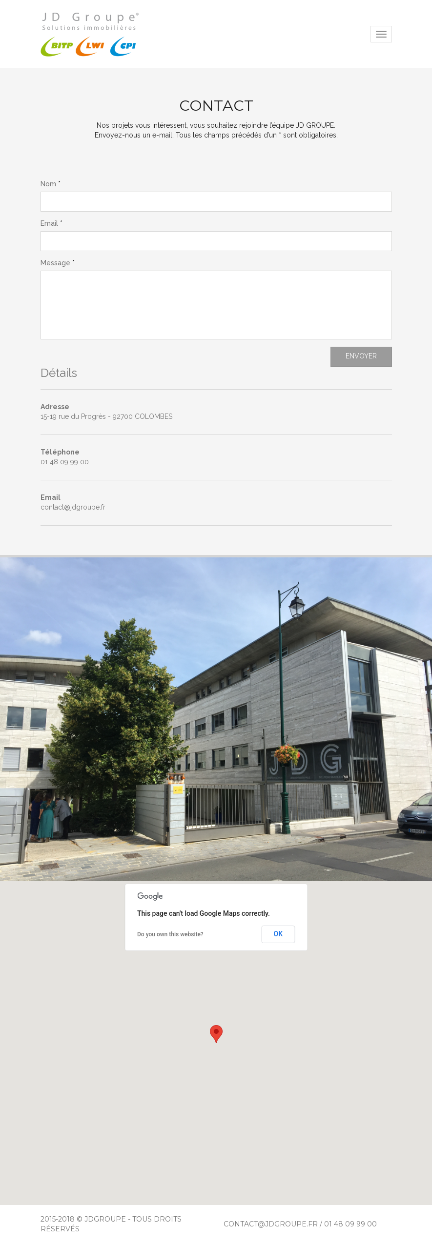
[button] (216, 1034)
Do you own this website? (170, 934)
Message (55, 263)
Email (49, 223)
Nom (48, 184)
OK (278, 934)
